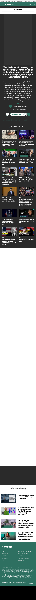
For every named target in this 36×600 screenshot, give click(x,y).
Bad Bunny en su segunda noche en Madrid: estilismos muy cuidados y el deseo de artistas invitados (26, 523)
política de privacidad (23, 558)
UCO (26, 1)
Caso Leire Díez (11, 1)
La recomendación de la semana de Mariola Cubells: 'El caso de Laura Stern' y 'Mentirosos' (26, 511)
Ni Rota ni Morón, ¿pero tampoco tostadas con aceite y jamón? (26, 179)
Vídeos (18, 9)
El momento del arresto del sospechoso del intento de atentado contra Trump (9, 143)
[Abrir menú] (2, 4)
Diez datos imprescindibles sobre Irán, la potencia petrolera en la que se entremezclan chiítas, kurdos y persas (26, 202)
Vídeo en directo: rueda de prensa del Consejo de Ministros (26, 497)
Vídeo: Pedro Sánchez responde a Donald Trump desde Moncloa (8, 199)
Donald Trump (17, 120)
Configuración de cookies (24, 551)
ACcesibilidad (21, 560)
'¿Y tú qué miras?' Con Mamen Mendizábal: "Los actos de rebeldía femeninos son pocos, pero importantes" (25, 536)
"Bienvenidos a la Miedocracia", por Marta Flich (26, 239)
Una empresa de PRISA (18, 591)
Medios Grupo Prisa (18, 596)
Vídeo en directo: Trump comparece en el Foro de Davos (26, 221)
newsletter (5, 558)
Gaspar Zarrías (19, 1)
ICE (25, 120)
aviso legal (21, 555)
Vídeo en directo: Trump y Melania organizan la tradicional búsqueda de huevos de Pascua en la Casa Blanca (9, 181)
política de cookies (23, 553)
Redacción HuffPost (21, 106)
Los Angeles (7, 120)
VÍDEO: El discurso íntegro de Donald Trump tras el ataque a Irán (8, 222)
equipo (3, 551)
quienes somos (5, 553)
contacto (4, 555)
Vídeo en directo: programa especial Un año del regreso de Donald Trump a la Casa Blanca (9, 241)
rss (3, 560)
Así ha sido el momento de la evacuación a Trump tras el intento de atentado (26, 143)
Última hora (30, 4)
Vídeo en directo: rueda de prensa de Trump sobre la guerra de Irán (26, 161)
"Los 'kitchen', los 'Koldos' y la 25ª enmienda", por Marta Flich (8, 162)
